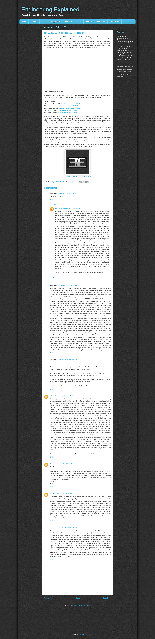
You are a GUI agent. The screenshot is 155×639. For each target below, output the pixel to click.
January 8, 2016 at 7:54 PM (68, 360)
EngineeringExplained (58, 182)
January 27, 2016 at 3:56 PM (66, 464)
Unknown (53, 464)
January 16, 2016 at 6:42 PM (64, 396)
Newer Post (48, 598)
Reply (51, 199)
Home (78, 598)
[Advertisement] (30, 66)
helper (57, 208)
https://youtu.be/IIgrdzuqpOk (68, 110)
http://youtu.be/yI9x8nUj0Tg (72, 104)
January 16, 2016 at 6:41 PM (70, 208)
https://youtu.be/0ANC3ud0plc (67, 112)
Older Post (106, 598)
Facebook (75, 176)
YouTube (67, 176)
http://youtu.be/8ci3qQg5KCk (69, 106)
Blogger (81, 634)
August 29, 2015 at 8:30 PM (68, 285)
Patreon (88, 176)
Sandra (52, 494)
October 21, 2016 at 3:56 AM (68, 528)
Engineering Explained (50, 9)
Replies (54, 204)
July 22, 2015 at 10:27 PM (67, 193)
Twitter (82, 176)
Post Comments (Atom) (82, 605)
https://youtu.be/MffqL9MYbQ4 (69, 108)
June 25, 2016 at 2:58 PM (64, 494)
